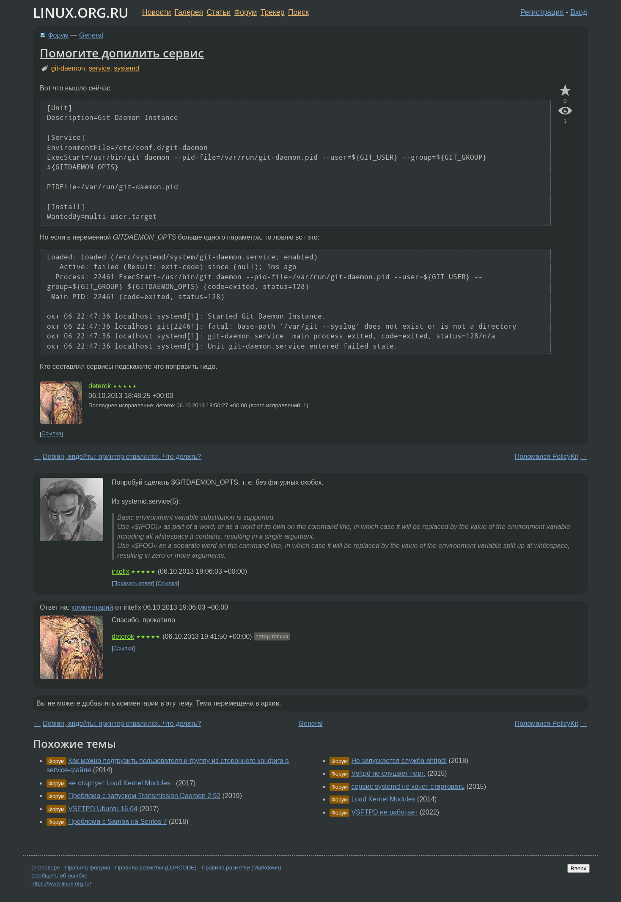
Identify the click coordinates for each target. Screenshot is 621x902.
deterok (99, 386)
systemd (126, 68)
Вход (578, 12)
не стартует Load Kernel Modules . (121, 783)
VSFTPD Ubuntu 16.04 (102, 808)
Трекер (273, 12)
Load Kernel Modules (383, 799)
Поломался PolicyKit (546, 456)
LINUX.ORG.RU (81, 12)
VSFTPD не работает (384, 812)
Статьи (218, 12)
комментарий (92, 607)
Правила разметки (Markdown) (241, 867)
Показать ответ (133, 583)
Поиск (298, 12)
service (99, 68)
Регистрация (542, 12)
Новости (156, 12)
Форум (245, 12)
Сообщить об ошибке (59, 875)
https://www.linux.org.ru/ (61, 883)
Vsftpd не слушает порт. (388, 773)
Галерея (189, 12)
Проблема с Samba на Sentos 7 (117, 821)
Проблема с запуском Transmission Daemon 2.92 (144, 795)
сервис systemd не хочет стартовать (407, 786)
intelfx (120, 571)
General (91, 35)
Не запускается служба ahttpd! (399, 760)
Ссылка (51, 434)
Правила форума (87, 867)
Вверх (578, 868)
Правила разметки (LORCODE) (156, 867)
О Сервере (45, 867)
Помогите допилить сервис (122, 53)
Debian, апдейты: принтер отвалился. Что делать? (122, 456)
